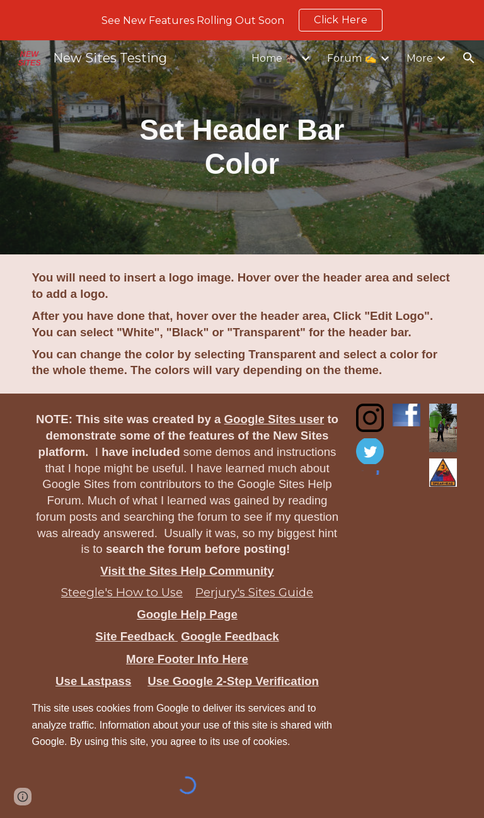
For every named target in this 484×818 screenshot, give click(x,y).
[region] (242, 20)
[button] (469, 58)
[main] (242, 147)
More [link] (419, 58)
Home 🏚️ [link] (274, 58)
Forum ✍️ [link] (352, 58)
